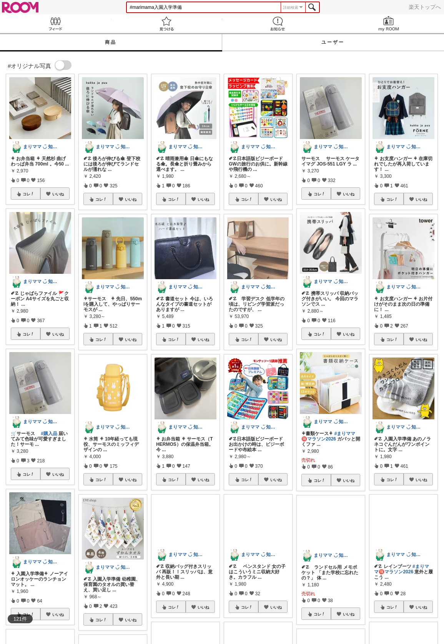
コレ (28, 194)
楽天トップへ (425, 7)
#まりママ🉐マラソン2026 (328, 436)
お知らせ (277, 23)
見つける (166, 23)
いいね (58, 194)
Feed (55, 23)
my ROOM (388, 23)
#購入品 (49, 433)
